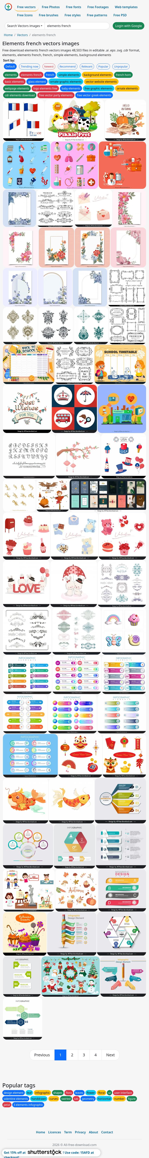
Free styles (73, 15)
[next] (110, 1055)
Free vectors (26, 7)
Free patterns (97, 15)
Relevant (87, 66)
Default (10, 66)
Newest (49, 66)
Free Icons (25, 15)
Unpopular (121, 66)
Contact (107, 1132)
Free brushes (48, 15)
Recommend (68, 66)
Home (8, 35)
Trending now (29, 66)
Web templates (126, 7)
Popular (103, 66)
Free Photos (51, 7)
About (93, 1132)
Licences (54, 1132)
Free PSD (120, 15)
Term (68, 1132)
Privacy (80, 1132)
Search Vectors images (23, 26)
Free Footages (98, 7)
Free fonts (73, 7)
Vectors (22, 35)
